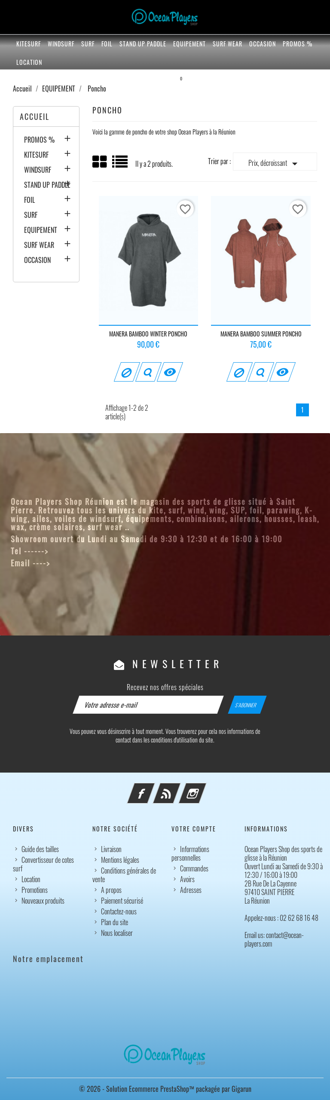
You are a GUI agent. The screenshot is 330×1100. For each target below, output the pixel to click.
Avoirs (187, 879)
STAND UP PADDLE (142, 43)
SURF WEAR (227, 43)
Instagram (204, 788)
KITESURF (28, 43)
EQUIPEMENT (189, 43)
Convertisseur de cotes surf (43, 864)
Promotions (34, 890)
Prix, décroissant (274, 163)
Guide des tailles (40, 849)
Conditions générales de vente (124, 874)
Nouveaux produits (42, 900)
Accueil (34, 116)
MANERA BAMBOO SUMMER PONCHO (261, 333)
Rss (178, 788)
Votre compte (193, 828)
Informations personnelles (190, 853)
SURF (88, 43)
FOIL (107, 43)
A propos (111, 890)
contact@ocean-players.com (104, 562)
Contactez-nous (119, 911)
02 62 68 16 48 (79, 550)
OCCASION (262, 43)
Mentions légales (120, 860)
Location (29, 62)
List (120, 165)
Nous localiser (117, 933)
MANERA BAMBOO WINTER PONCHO (148, 333)
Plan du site (114, 922)
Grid (100, 162)
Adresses (191, 890)
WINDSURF (61, 43)
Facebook (152, 788)
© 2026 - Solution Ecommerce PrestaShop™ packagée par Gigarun (165, 1089)
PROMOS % (297, 43)
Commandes (194, 868)
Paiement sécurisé (122, 900)
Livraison (111, 849)
